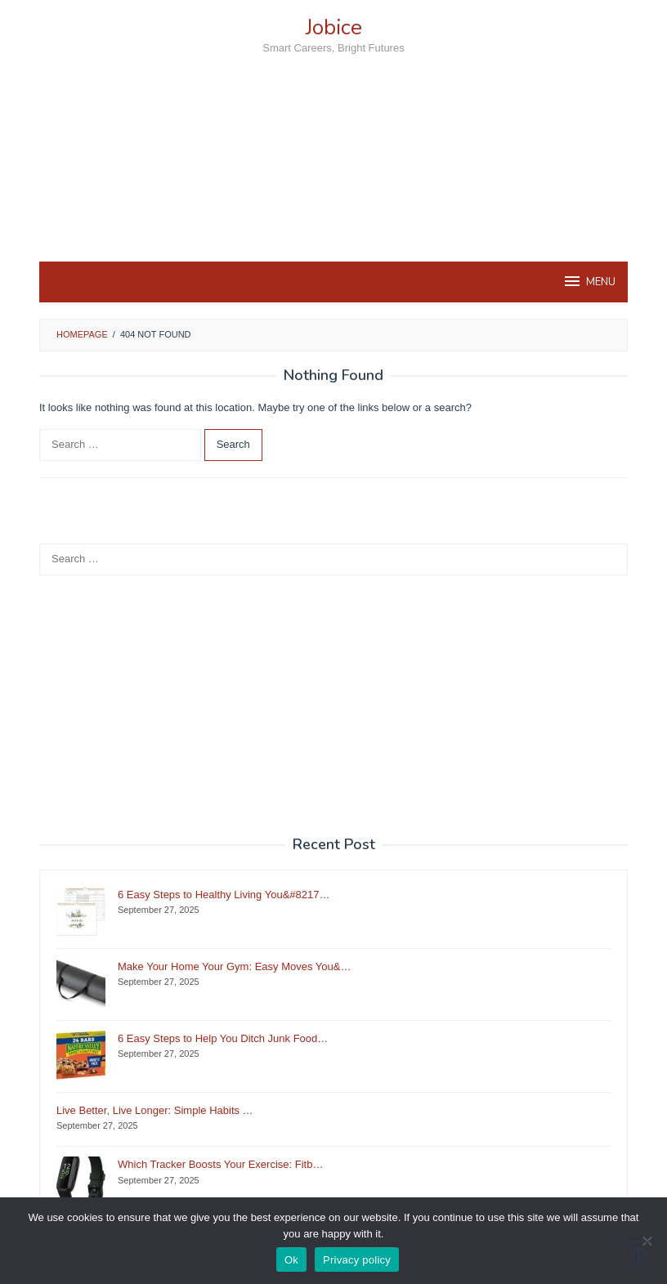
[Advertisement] (333, 187)
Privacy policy (357, 1260)
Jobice (334, 27)
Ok (291, 1260)
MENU (589, 281)
